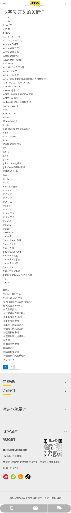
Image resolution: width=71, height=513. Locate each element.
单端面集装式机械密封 (14, 336)
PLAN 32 (7, 201)
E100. (6, 124)
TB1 (5, 278)
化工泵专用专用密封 (13, 317)
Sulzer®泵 (8, 267)
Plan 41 (7, 205)
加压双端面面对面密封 (14, 313)
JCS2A (6, 159)
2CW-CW (7, 24)
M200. (6, 182)
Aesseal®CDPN (11, 48)
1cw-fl (6, 17)
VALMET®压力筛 (12, 293)
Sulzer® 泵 (8, 247)
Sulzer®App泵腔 (11, 259)
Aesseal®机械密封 (12, 59)
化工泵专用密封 (11, 320)
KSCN (6, 174)
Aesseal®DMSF (11, 55)
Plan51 (6, 228)
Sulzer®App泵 (10, 255)
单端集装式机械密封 (13, 328)
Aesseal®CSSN (11, 51)
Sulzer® (7, 236)
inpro (6, 140)
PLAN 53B (8, 217)
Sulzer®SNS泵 (10, 263)
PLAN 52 (7, 209)
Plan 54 (7, 221)
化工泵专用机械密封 (13, 324)
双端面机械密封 (11, 351)
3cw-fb (6, 28)
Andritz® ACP (10, 71)
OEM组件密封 (10, 186)
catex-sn (7, 117)
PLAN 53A (8, 213)
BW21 (6, 109)
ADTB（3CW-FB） (12, 36)
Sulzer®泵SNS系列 (12, 270)
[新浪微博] (5, 476)
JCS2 (5, 155)
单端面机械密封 (11, 332)
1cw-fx (6, 21)
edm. (5, 132)
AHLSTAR (8, 63)
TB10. (6, 282)
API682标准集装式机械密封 (17, 101)
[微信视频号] (20, 476)
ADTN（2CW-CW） (13, 40)
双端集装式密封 (11, 344)
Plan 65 (7, 224)
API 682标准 (9, 90)
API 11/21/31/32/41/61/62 (16, 82)
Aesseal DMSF (10, 44)
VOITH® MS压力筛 (13, 297)
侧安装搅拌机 (10, 309)
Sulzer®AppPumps (13, 251)
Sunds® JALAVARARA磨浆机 (17, 274)
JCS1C (6, 151)
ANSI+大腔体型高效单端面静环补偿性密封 (24, 78)
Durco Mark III (10, 121)
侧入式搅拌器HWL (12, 305)
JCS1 (5, 148)
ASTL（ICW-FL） (12, 105)
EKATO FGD (9, 136)
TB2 (5, 286)
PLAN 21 (7, 190)
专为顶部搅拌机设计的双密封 (17, 301)
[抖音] (28, 476)
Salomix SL (9, 232)
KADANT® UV (10, 171)
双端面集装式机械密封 (14, 355)
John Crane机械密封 (13, 163)
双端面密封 (8, 347)
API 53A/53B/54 (11, 86)
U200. (6, 290)
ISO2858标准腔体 (12, 144)
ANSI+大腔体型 (11, 75)
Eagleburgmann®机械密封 (16, 128)
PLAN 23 (7, 194)
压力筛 (6, 340)
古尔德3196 (9, 359)
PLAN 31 (7, 197)
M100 (6, 178)
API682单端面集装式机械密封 (18, 94)
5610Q (6, 32)
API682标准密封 (11, 98)
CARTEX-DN (9, 113)
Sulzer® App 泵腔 (12, 240)
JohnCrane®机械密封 (14, 167)
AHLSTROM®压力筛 (13, 67)
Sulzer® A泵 (9, 244)
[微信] (13, 476)
